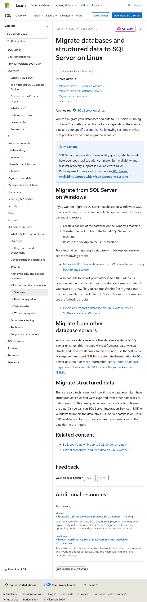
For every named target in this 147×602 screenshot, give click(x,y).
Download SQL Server (127, 15)
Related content (68, 101)
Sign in (138, 5)
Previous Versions (33, 594)
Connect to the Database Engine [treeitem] (25, 98)
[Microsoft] (7, 5)
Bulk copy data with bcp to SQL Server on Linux (94, 444)
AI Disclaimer (10, 594)
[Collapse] (47, 25)
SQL (71, 28)
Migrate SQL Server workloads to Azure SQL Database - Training (94, 516)
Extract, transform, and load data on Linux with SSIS (97, 450)
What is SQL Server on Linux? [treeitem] (28, 234)
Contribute (67, 594)
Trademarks (29, 599)
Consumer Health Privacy (108, 594)
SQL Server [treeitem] (14, 49)
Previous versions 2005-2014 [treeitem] (25, 63)
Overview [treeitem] (19, 292)
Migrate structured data (73, 96)
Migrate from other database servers (80, 91)
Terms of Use (10, 599)
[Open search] (129, 5)
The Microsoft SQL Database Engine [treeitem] (27, 87)
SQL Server (87, 28)
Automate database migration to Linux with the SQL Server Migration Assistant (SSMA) (97, 367)
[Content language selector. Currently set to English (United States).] (20, 585)
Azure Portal (100, 15)
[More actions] (140, 29)
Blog (50, 594)
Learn (59, 28)
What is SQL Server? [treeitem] (23, 77)
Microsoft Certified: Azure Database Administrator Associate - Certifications (92, 541)
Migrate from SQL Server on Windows (81, 86)
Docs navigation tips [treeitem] (20, 56)
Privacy (82, 594)
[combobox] (26, 34)
